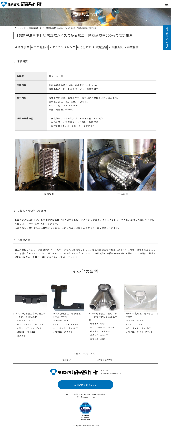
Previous (13, 314)
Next (157, 314)
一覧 (85, 353)
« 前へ (77, 353)
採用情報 (67, 359)
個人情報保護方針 (104, 359)
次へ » (93, 353)
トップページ (20, 28)
